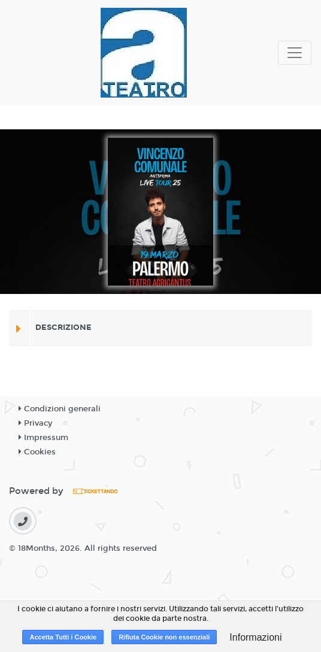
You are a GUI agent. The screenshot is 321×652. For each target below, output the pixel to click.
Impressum (43, 437)
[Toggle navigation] (294, 53)
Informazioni (255, 637)
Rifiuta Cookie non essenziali (164, 637)
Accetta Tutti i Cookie (62, 637)
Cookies (37, 452)
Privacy (35, 423)
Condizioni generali (60, 409)
